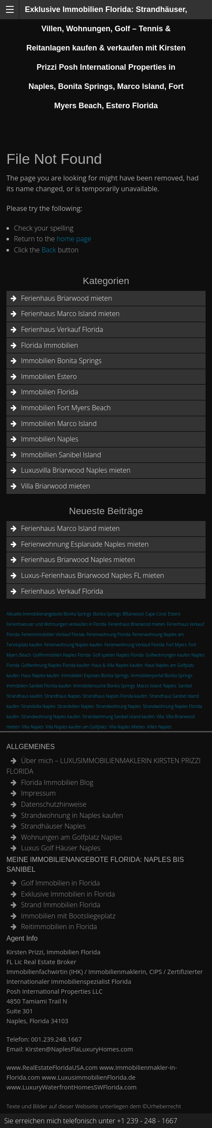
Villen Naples (159, 727)
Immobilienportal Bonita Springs (161, 675)
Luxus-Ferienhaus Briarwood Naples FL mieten (92, 575)
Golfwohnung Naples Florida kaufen (55, 665)
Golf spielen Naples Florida (118, 655)
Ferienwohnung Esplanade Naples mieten (85, 544)
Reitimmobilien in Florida (59, 926)
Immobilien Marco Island (59, 423)
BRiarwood (133, 614)
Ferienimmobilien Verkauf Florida (53, 634)
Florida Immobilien (49, 345)
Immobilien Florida (49, 392)
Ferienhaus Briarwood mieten (66, 298)
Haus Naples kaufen (40, 675)
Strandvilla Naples (38, 706)
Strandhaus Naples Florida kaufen (115, 696)
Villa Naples (32, 727)
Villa (160, 716)
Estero (174, 614)
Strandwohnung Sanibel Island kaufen (118, 716)
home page (74, 238)
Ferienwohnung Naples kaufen (73, 645)
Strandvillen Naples (75, 706)
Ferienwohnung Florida (109, 634)
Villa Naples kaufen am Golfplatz (76, 727)
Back (49, 250)
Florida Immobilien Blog (57, 782)
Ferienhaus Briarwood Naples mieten (78, 559)
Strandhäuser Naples (53, 826)
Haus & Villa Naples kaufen (117, 665)
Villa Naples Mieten (127, 727)
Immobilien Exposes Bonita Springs (94, 675)
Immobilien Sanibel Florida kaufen (39, 686)
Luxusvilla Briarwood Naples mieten (76, 470)
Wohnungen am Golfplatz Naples (71, 837)
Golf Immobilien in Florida (60, 883)
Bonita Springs (107, 614)
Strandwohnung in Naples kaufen (72, 815)
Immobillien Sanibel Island (61, 454)
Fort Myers (176, 645)
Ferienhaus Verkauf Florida (62, 329)
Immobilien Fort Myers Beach (66, 407)
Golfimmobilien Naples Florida (62, 655)
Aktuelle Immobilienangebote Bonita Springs (48, 614)
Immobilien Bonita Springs (61, 360)
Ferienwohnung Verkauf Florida (134, 645)
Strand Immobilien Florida (60, 904)
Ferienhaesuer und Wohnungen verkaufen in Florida (56, 624)
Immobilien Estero (49, 376)
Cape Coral (155, 614)
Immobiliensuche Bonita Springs (104, 686)
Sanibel (185, 686)
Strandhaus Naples (63, 696)
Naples (169, 686)
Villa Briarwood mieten (55, 486)
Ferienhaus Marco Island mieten (70, 313)
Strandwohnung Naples (118, 706)
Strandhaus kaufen (24, 696)
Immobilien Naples (49, 439)
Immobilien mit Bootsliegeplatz (68, 916)
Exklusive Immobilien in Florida (68, 894)
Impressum (38, 793)
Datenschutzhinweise (54, 804)
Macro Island (149, 686)
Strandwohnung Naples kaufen (51, 716)
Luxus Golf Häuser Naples (61, 848)
